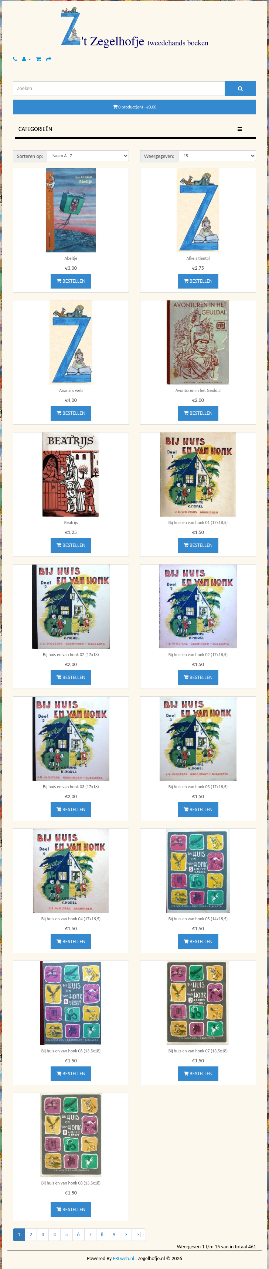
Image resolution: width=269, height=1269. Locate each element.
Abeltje (71, 258)
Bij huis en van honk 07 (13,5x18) (198, 1051)
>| (138, 1234)
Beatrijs (71, 522)
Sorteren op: (30, 156)
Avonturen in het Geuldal (198, 390)
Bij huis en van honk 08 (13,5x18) (71, 1183)
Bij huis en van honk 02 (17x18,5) (198, 654)
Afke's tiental (198, 258)
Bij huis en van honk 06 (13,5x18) (71, 1051)
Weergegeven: (159, 156)
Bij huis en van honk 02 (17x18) (71, 654)
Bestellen (71, 281)
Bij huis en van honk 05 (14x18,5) (198, 918)
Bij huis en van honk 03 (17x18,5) (198, 786)
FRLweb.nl (123, 1258)
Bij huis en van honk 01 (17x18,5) (198, 522)
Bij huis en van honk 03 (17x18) (71, 786)
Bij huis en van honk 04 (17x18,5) (71, 918)
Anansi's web (71, 390)
